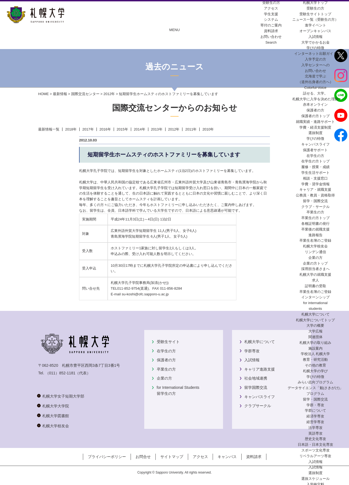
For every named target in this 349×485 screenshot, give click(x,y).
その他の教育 (315, 365)
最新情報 (60, 94)
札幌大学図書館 (55, 416)
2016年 (105, 129)
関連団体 (315, 337)
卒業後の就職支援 (315, 229)
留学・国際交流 (315, 201)
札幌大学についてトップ (315, 320)
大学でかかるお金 (315, 42)
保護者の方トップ (315, 116)
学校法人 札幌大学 (315, 354)
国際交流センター (85, 94)
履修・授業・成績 (315, 167)
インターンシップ (315, 297)
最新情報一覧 (48, 129)
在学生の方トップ (315, 161)
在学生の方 (166, 351)
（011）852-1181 (60, 373)
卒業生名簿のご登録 (315, 240)
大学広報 (315, 331)
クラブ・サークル (315, 207)
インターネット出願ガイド (315, 53)
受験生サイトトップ (315, 14)
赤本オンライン (315, 104)
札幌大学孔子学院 (158, 265)
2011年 (191, 129)
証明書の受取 (315, 286)
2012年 (109, 94)
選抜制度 (315, 133)
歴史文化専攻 (315, 439)
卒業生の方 (166, 369)
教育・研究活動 (315, 359)
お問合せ (143, 456)
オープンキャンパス (315, 31)
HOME (43, 94)
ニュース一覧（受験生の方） (315, 19)
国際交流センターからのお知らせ (174, 107)
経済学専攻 (315, 416)
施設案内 (315, 348)
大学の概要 (315, 325)
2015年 (122, 129)
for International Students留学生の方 (178, 390)
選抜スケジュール (315, 479)
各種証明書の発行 (315, 224)
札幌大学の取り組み (315, 343)
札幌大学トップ (315, 3)
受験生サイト (168, 342)
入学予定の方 (315, 59)
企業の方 (164, 378)
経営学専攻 (315, 422)
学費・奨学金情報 (315, 184)
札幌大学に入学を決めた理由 (315, 99)
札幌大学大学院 (55, 406)
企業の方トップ (315, 263)
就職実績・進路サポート (315, 122)
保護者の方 (166, 360)
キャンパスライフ (315, 144)
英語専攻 (315, 433)
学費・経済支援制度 (315, 127)
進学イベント (315, 25)
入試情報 (315, 37)
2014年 (139, 129)
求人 (315, 280)
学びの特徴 (315, 48)
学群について (315, 410)
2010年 (208, 129)
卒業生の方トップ (315, 218)
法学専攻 (315, 428)
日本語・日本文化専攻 (315, 444)
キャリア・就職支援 (315, 189)
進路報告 (315, 235)
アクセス (200, 456)
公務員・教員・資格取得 (315, 195)
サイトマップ (171, 456)
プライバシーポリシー (107, 456)
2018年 (71, 129)
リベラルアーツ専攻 (315, 456)
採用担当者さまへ (315, 269)
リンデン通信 (315, 252)
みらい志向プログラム (315, 382)
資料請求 (253, 456)
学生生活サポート (315, 173)
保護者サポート (315, 150)
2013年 (157, 129)
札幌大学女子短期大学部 (63, 396)
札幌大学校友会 (315, 246)
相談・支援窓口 (315, 178)
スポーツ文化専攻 (315, 450)
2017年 (88, 129)
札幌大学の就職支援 (315, 274)
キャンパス (227, 456)
